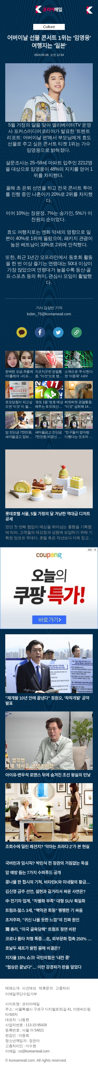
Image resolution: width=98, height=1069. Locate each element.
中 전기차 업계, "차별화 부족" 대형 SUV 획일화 (45, 901)
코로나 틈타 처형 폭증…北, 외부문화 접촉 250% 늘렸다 (48, 939)
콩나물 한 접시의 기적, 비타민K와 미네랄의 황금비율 (47, 882)
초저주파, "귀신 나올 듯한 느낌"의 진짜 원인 (42, 920)
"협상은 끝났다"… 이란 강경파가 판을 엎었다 (43, 967)
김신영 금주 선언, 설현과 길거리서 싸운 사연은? (45, 891)
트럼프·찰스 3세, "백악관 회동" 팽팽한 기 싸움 (44, 910)
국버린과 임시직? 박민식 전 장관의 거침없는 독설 (46, 863)
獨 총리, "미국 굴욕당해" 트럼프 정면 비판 (40, 929)
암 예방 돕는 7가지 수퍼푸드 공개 (33, 873)
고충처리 (62, 988)
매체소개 (12, 988)
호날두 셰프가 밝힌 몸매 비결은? (32, 948)
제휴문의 (46, 988)
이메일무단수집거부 (21, 994)
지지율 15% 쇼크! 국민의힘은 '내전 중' (37, 958)
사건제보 (29, 988)
